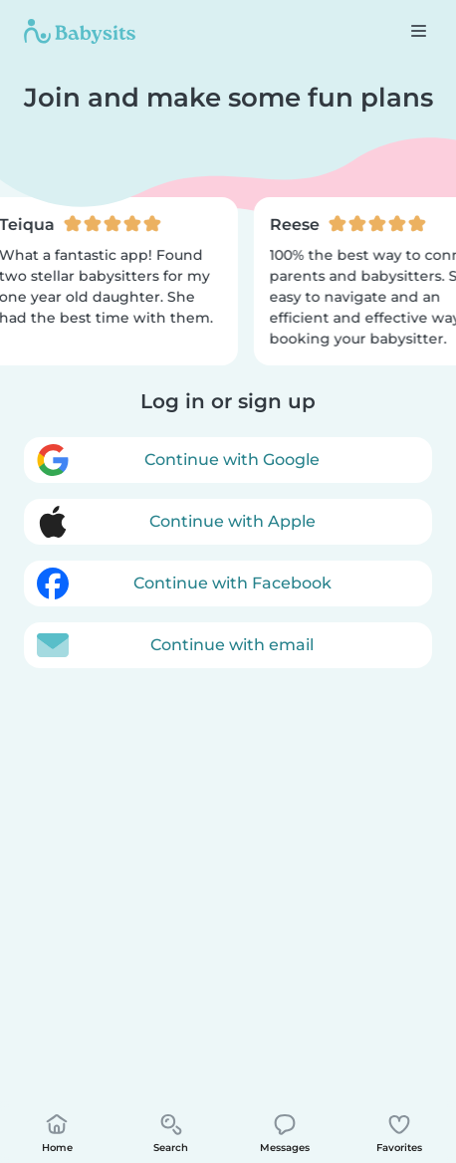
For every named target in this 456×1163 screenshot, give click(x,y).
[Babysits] (79, 31)
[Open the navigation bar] (417, 30)
